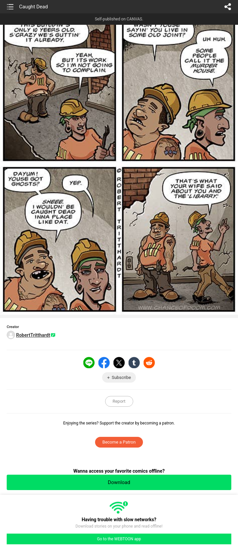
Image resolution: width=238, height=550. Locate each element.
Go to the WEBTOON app (119, 539)
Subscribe (121, 377)
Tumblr (134, 362)
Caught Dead (33, 7)
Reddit (149, 362)
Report (119, 401)
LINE (89, 362)
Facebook (104, 362)
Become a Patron (119, 442)
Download (119, 482)
